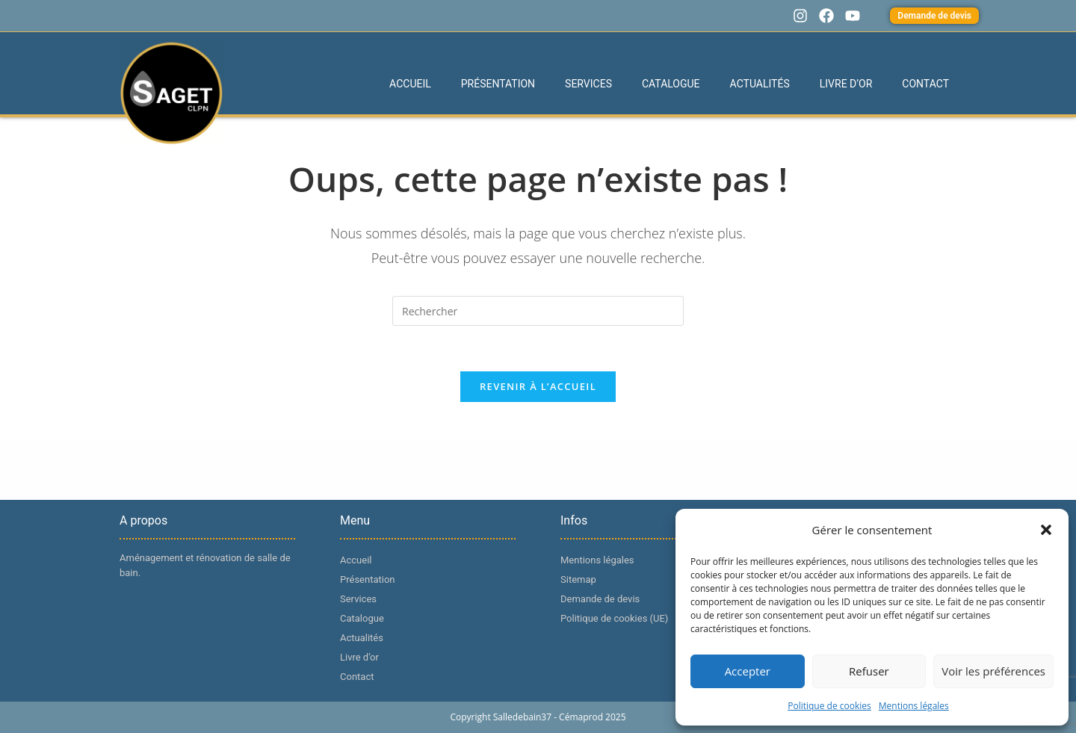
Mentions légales (914, 705)
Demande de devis (600, 598)
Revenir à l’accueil (538, 386)
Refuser (869, 671)
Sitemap (578, 579)
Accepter (747, 671)
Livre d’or (846, 84)
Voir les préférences (993, 671)
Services (588, 84)
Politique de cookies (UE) (614, 618)
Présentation (498, 84)
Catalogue (671, 84)
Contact (925, 84)
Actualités (760, 84)
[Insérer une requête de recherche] (538, 311)
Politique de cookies (829, 705)
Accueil (410, 84)
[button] (1046, 529)
